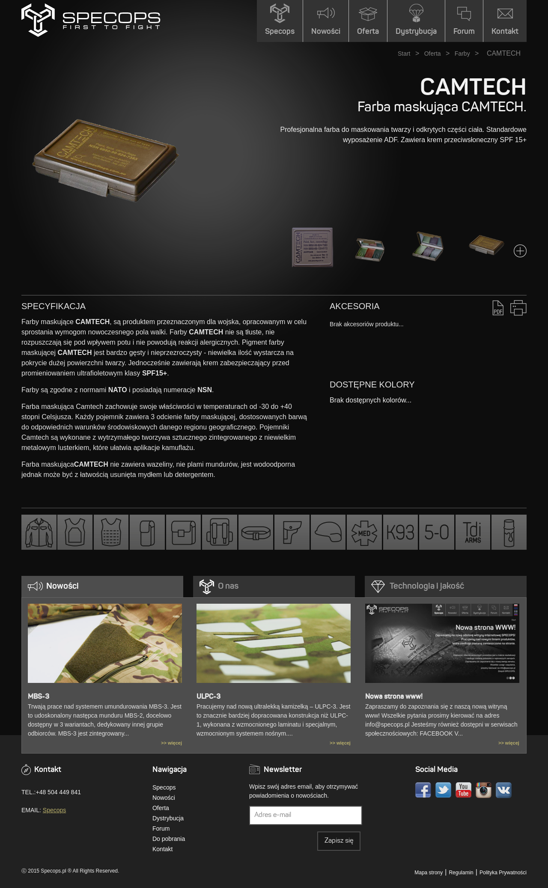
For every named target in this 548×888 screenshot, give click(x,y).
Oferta (432, 53)
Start (404, 53)
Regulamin (461, 873)
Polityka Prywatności (503, 873)
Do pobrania (168, 838)
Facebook (423, 790)
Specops (54, 810)
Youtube (463, 790)
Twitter (443, 790)
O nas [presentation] (228, 586)
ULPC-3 (208, 697)
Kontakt (162, 849)
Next (520, 250)
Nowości (163, 797)
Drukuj (518, 308)
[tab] (102, 586)
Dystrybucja (168, 818)
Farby (462, 53)
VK (504, 790)
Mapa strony (428, 873)
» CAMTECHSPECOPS (91, 20)
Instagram (483, 790)
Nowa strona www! (394, 697)
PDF (498, 308)
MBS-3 (38, 697)
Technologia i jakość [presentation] (427, 586)
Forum (161, 828)
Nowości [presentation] (62, 586)
